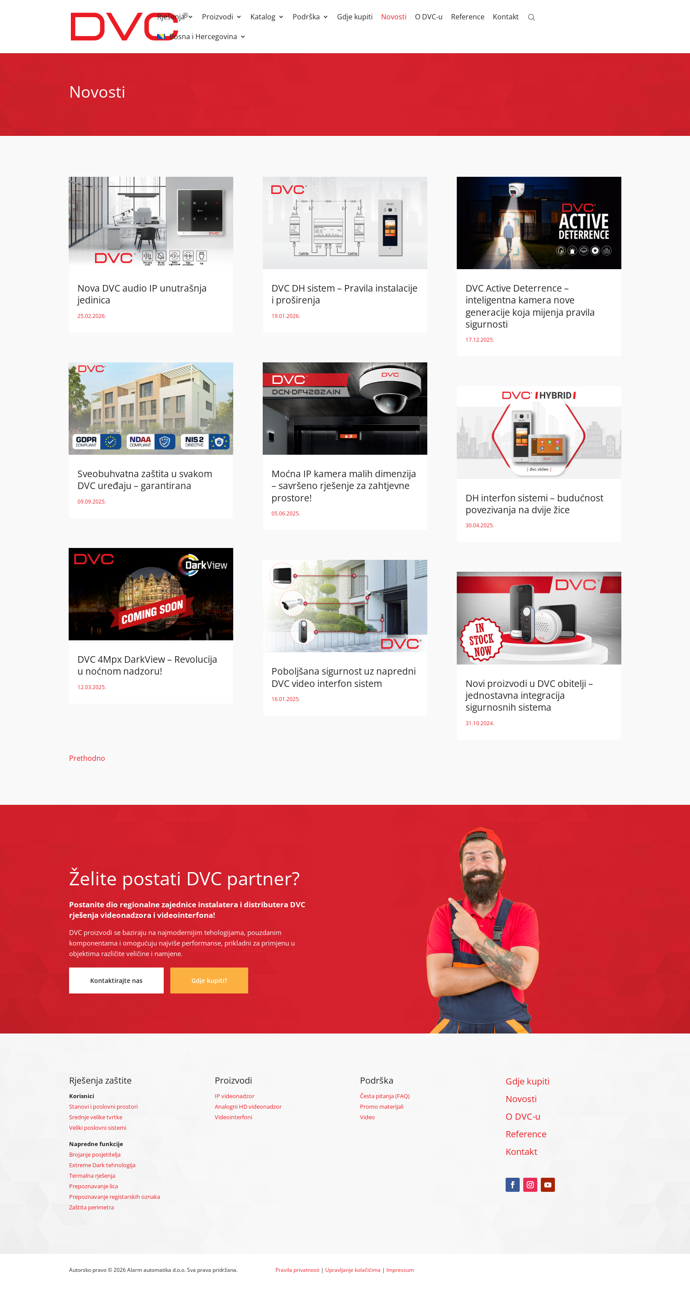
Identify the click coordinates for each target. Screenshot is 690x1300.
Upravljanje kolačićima (353, 1270)
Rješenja (171, 18)
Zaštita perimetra (91, 1207)
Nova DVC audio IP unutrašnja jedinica (142, 294)
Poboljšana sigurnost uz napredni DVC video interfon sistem (344, 677)
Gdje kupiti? (209, 980)
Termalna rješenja (92, 1175)
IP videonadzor (234, 1096)
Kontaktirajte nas (116, 980)
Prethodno (87, 758)
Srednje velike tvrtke (95, 1117)
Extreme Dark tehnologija (102, 1165)
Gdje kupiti (355, 18)
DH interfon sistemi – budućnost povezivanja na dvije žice (534, 504)
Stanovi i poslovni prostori (103, 1106)
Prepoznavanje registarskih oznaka (114, 1197)
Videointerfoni (233, 1117)
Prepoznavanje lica (93, 1186)
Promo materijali (382, 1106)
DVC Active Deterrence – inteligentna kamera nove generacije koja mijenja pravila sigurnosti (530, 306)
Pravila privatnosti (297, 1270)
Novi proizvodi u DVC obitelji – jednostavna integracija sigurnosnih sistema (529, 695)
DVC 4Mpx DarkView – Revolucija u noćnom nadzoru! (147, 665)
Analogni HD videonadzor (248, 1106)
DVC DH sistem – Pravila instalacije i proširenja (345, 294)
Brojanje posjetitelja (95, 1154)
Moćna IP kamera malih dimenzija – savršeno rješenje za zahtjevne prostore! (344, 485)
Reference (467, 18)
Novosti (394, 18)
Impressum (400, 1270)
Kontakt (506, 18)
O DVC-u (429, 18)
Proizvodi (217, 18)
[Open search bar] (531, 17)
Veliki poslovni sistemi (97, 1128)
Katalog (262, 18)
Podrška (306, 18)
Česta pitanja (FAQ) (385, 1096)
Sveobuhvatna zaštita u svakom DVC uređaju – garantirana (144, 479)
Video (367, 1117)
